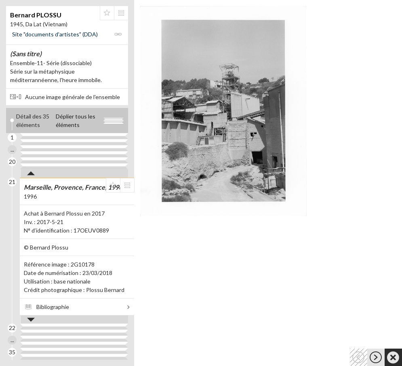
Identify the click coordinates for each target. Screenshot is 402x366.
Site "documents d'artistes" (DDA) (55, 34)
